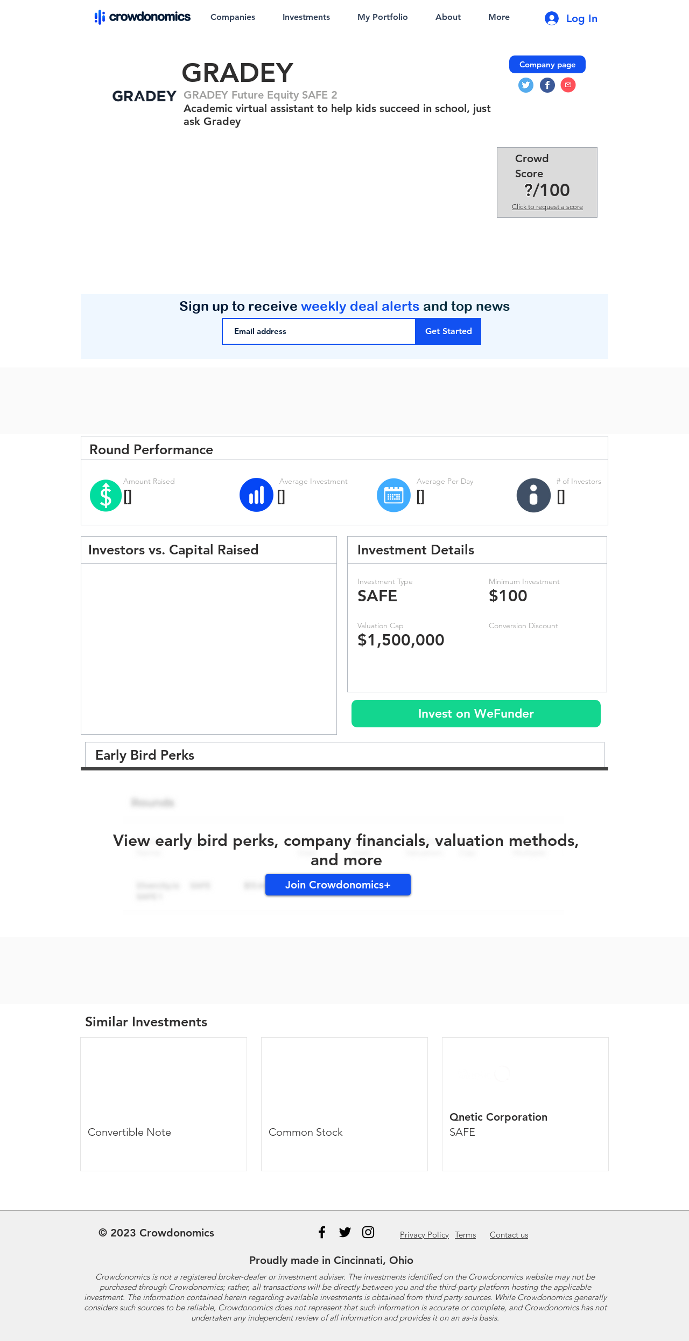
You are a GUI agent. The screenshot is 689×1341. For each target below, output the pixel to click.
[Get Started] (448, 331)
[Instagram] (368, 1232)
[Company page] (547, 64)
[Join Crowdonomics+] (338, 884)
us (509, 1234)
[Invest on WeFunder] (476, 713)
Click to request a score (547, 207)
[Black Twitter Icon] (345, 1232)
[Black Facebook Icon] (322, 1232)
